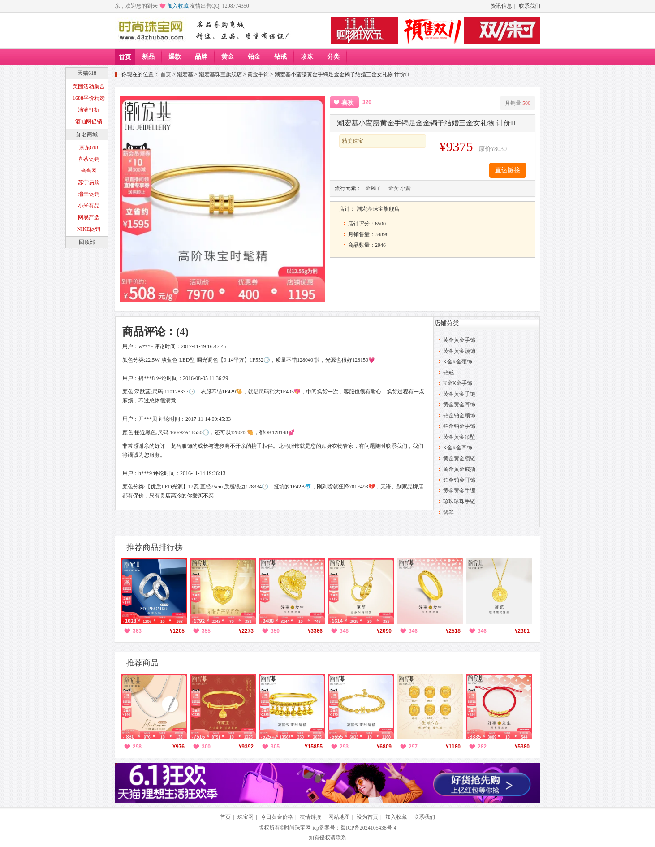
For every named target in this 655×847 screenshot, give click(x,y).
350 (275, 631)
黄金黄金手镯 (459, 491)
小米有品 (88, 206)
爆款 (174, 56)
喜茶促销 (88, 159)
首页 (125, 57)
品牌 (201, 56)
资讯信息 (501, 6)
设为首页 (367, 817)
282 (482, 746)
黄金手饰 (258, 74)
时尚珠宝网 (297, 828)
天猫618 (87, 73)
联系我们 (529, 6)
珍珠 (307, 56)
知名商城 (87, 134)
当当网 (89, 171)
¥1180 (453, 746)
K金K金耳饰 (457, 448)
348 (344, 631)
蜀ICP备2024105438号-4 (368, 828)
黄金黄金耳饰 (459, 405)
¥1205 (177, 631)
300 (206, 746)
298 (137, 746)
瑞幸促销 (88, 194)
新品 (148, 56)
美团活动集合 (89, 86)
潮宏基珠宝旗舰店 (220, 74)
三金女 (391, 188)
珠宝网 (245, 817)
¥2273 (246, 631)
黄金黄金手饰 (459, 340)
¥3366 (315, 631)
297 (413, 746)
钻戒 (280, 56)
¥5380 (522, 746)
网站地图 (339, 817)
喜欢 (347, 102)
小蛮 (405, 188)
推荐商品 (142, 662)
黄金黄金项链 (459, 458)
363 (137, 631)
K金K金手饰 (457, 383)
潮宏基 (185, 74)
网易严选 (88, 217)
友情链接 (310, 817)
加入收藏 (178, 6)
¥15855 (314, 746)
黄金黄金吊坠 (459, 437)
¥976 (178, 746)
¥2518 (453, 631)
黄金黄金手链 (459, 394)
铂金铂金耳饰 (459, 480)
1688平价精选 (89, 98)
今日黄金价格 (277, 817)
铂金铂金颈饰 (459, 415)
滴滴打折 (88, 110)
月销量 (517, 103)
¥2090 (384, 631)
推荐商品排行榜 (154, 547)
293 (344, 746)
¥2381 (522, 631)
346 (413, 631)
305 (275, 746)
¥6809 (384, 746)
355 (206, 631)
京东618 (88, 147)
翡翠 (448, 512)
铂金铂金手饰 (459, 426)
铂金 (254, 56)
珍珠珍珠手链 (459, 501)
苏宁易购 (88, 182)
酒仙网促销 (88, 121)
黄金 (227, 56)
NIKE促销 (89, 229)
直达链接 (507, 170)
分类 (333, 56)
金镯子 (373, 188)
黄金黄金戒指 (459, 469)
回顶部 (87, 242)
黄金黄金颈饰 (459, 351)
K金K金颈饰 (457, 362)
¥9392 (246, 746)
